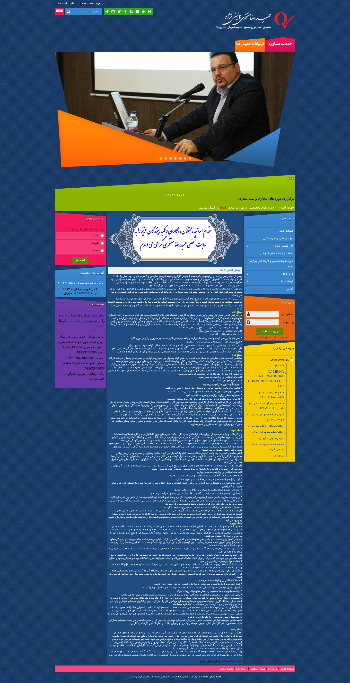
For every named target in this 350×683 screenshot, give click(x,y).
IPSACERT (81, 294)
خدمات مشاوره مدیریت (280, 47)
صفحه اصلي (287, 669)
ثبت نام (74, 3)
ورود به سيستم (91, 3)
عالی (96, 235)
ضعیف (95, 250)
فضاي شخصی (257, 669)
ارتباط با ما (241, 669)
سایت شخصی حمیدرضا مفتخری (158, 676)
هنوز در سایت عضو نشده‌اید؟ (270, 337)
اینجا (64, 374)
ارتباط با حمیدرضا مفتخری (250, 47)
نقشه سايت (61, 3)
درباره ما (273, 669)
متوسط (95, 243)
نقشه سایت (226, 669)
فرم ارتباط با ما (78, 321)
